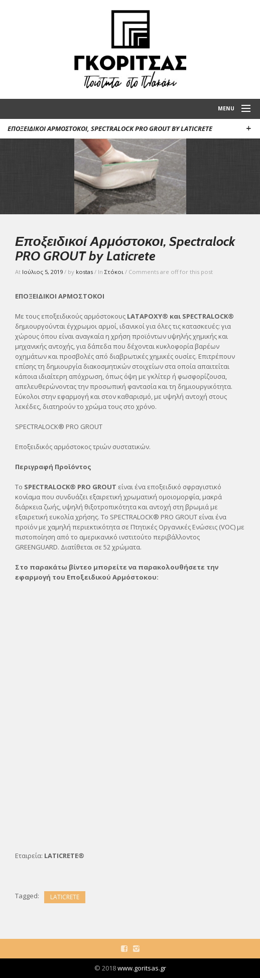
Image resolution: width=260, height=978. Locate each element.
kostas (84, 271)
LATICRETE (64, 897)
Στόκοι (113, 271)
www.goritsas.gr (141, 967)
